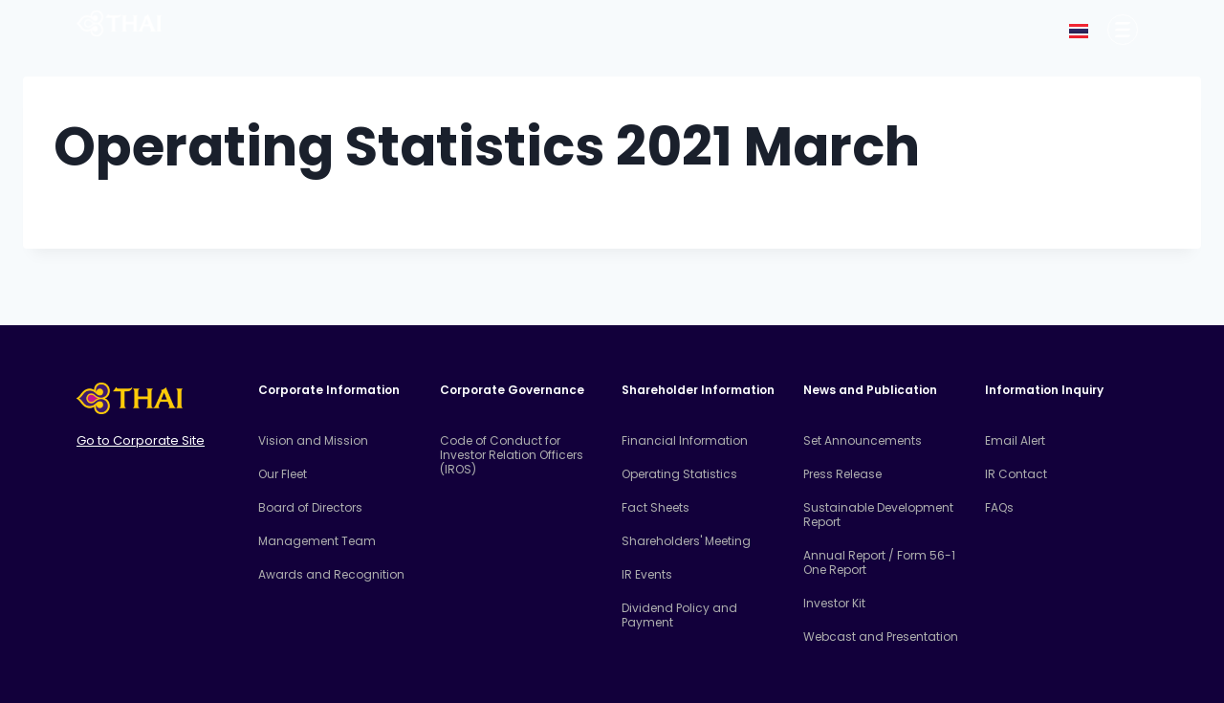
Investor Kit (834, 603)
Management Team (317, 541)
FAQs (999, 507)
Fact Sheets (655, 507)
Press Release (842, 474)
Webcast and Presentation (880, 636)
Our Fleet (282, 474)
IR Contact (1016, 474)
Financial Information (685, 440)
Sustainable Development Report (878, 514)
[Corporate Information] (1123, 30)
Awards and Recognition (331, 574)
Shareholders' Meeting (686, 541)
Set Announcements (862, 440)
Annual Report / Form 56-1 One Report (879, 562)
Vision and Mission (313, 440)
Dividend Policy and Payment (679, 615)
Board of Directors (310, 507)
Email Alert (1015, 440)
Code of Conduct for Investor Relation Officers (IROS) (511, 454)
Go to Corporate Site (140, 440)
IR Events (647, 574)
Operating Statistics (679, 474)
